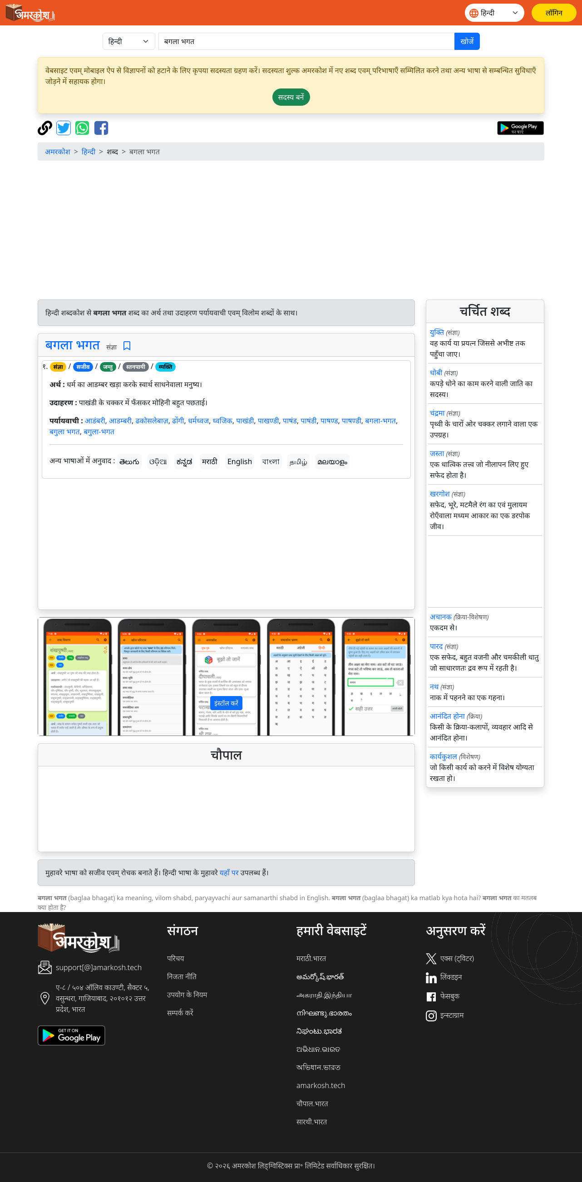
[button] (66, 677)
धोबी (436, 373)
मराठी (209, 461)
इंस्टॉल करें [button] (226, 703)
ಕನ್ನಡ (184, 461)
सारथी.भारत (311, 1122)
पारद (436, 646)
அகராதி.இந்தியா (324, 995)
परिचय (175, 958)
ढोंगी (178, 421)
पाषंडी (308, 421)
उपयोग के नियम (187, 995)
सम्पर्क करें (180, 1013)
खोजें (466, 41)
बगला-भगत (380, 421)
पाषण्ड (329, 421)
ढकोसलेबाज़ (151, 421)
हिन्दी (88, 152)
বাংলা (271, 461)
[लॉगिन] (554, 13)
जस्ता (437, 453)
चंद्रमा (437, 413)
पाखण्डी (268, 421)
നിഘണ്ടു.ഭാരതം (324, 1013)
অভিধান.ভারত (318, 1067)
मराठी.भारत (311, 958)
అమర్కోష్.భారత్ (320, 976)
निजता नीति (182, 976)
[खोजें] (306, 41)
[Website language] (494, 13)
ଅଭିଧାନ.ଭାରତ (318, 1049)
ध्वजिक (222, 421)
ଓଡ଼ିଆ (158, 461)
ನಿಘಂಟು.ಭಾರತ (319, 1031)
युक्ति (437, 332)
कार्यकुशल (443, 756)
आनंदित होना (447, 716)
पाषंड (290, 421)
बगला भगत (72, 344)
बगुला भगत (64, 432)
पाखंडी (245, 421)
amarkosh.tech (320, 1085)
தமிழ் (298, 461)
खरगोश (440, 494)
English (239, 461)
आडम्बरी (120, 421)
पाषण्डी (351, 421)
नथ (434, 687)
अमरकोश (57, 152)
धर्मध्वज (198, 421)
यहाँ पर (229, 873)
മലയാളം (332, 461)
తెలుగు (129, 461)
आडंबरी (95, 421)
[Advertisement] (226, 545)
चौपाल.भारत (312, 1103)
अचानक (441, 617)
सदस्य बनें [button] (291, 97)
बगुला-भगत (99, 432)
